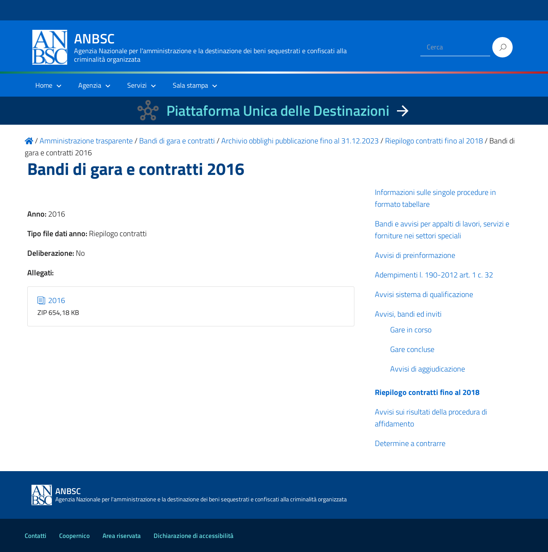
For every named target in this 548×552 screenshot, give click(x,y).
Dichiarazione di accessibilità (194, 536)
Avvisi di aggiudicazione (427, 369)
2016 (51, 300)
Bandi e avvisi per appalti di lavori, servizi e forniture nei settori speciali (442, 229)
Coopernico (74, 536)
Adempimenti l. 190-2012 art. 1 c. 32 (434, 274)
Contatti (35, 536)
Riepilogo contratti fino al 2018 (427, 392)
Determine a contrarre (410, 443)
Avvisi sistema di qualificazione (424, 294)
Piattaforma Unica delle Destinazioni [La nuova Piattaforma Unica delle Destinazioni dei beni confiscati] (277, 110)
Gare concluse (412, 349)
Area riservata (122, 536)
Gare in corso (410, 329)
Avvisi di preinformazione (415, 255)
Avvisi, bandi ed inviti (408, 314)
